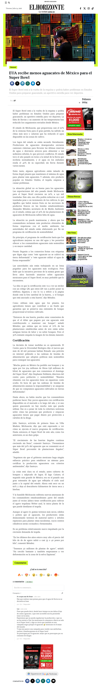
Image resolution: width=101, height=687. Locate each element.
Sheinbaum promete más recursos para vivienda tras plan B (85, 162)
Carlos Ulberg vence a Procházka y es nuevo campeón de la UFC (85, 204)
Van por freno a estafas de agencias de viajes (85, 248)
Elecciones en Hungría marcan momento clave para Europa (84, 212)
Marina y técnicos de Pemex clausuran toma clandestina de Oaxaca (85, 142)
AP (15, 101)
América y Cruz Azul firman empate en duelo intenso (85, 221)
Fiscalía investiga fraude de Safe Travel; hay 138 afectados (84, 240)
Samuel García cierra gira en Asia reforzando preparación (85, 257)
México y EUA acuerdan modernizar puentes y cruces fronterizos (84, 152)
